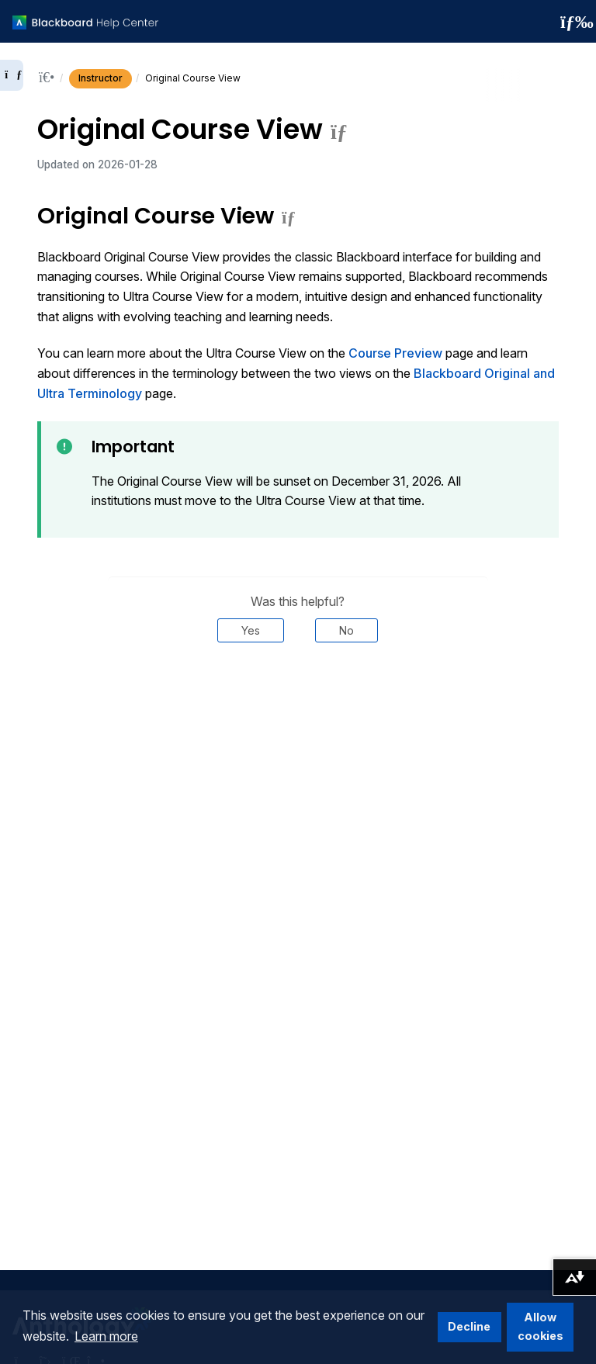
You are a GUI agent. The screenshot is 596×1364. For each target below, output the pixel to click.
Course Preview (395, 353)
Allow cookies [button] (540, 1326)
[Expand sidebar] (11, 75)
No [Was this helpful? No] (346, 630)
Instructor (100, 78)
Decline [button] (469, 1326)
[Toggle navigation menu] (572, 21)
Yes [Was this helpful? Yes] (250, 630)
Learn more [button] (106, 1336)
